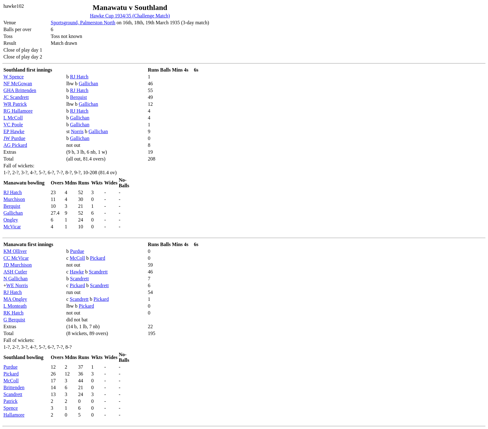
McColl (77, 258)
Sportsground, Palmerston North (83, 22)
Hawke (77, 271)
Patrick (10, 401)
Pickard (97, 258)
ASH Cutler (15, 271)
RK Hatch (13, 312)
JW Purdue (14, 138)
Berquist (78, 97)
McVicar (12, 226)
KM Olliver (15, 251)
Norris (77, 131)
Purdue (77, 251)
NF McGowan (17, 83)
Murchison (14, 199)
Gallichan (88, 83)
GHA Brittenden (19, 90)
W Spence (13, 76)
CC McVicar (16, 258)
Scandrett (98, 271)
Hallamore (14, 414)
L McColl (13, 117)
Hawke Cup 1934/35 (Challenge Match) (130, 15)
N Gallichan (15, 278)
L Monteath (15, 306)
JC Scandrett (16, 97)
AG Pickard (15, 145)
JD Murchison (17, 265)
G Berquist (14, 319)
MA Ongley (15, 299)
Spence (10, 408)
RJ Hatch (79, 76)
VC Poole (13, 124)
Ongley (10, 219)
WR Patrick (15, 104)
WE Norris (17, 285)
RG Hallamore (18, 111)
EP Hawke (13, 131)
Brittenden (14, 387)
